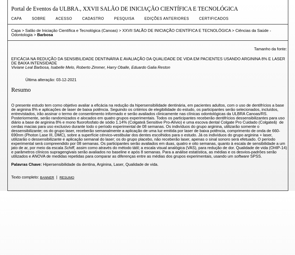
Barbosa (45, 35)
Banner (47, 177)
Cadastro (93, 19)
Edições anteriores (166, 19)
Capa (16, 19)
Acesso (64, 19)
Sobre (39, 19)
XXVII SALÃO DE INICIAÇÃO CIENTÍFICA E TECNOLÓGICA (176, 30)
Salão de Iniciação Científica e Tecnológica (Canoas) (71, 30)
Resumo (66, 177)
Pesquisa (124, 19)
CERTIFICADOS (214, 19)
